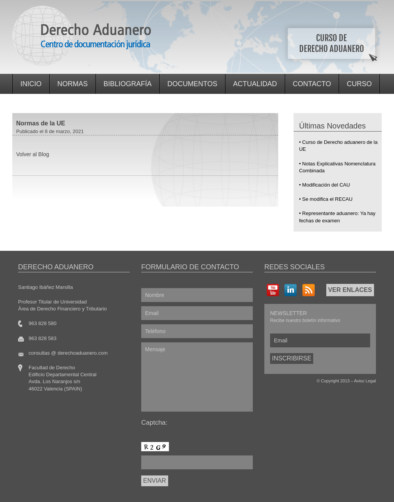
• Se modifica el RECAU (325, 199)
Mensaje (197, 377)
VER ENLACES (350, 290)
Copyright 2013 (335, 381)
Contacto (312, 84)
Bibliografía (128, 84)
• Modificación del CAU (324, 185)
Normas (72, 84)
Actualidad (255, 84)
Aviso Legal (365, 381)
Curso (359, 84)
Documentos (192, 84)
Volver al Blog (32, 154)
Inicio (31, 84)
